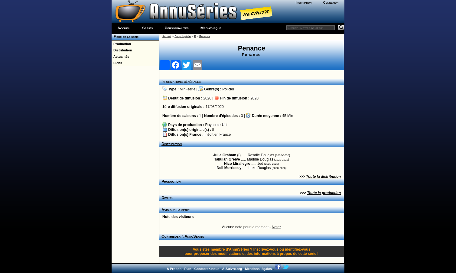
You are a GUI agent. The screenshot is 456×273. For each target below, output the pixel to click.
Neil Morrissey (229, 168)
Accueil (123, 28)
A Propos (174, 269)
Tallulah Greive (227, 159)
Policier (228, 89)
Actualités (120, 56)
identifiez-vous (297, 249)
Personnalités (177, 28)
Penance (204, 36)
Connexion (331, 2)
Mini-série (187, 89)
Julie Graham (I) (227, 155)
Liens (117, 63)
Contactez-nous (207, 269)
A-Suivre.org (232, 269)
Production (121, 44)
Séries (147, 28)
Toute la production (324, 193)
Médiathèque (210, 28)
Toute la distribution (323, 176)
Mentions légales (258, 269)
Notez (276, 227)
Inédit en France (217, 134)
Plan (187, 269)
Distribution (122, 50)
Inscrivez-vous (265, 249)
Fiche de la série (125, 36)
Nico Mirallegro (237, 163)
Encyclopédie (182, 36)
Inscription (303, 2)
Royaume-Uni (216, 125)
